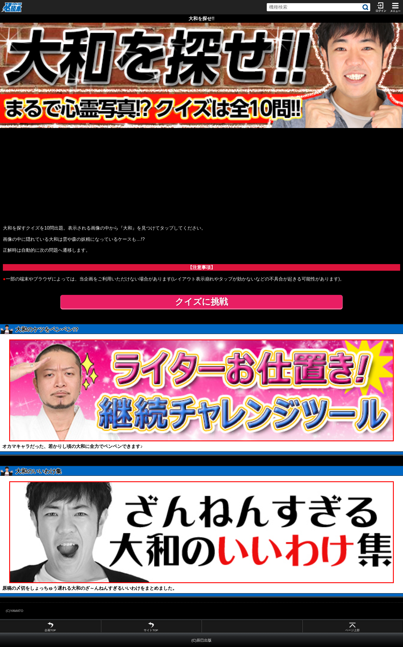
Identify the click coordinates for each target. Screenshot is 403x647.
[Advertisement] (201, 171)
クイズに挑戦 (201, 301)
